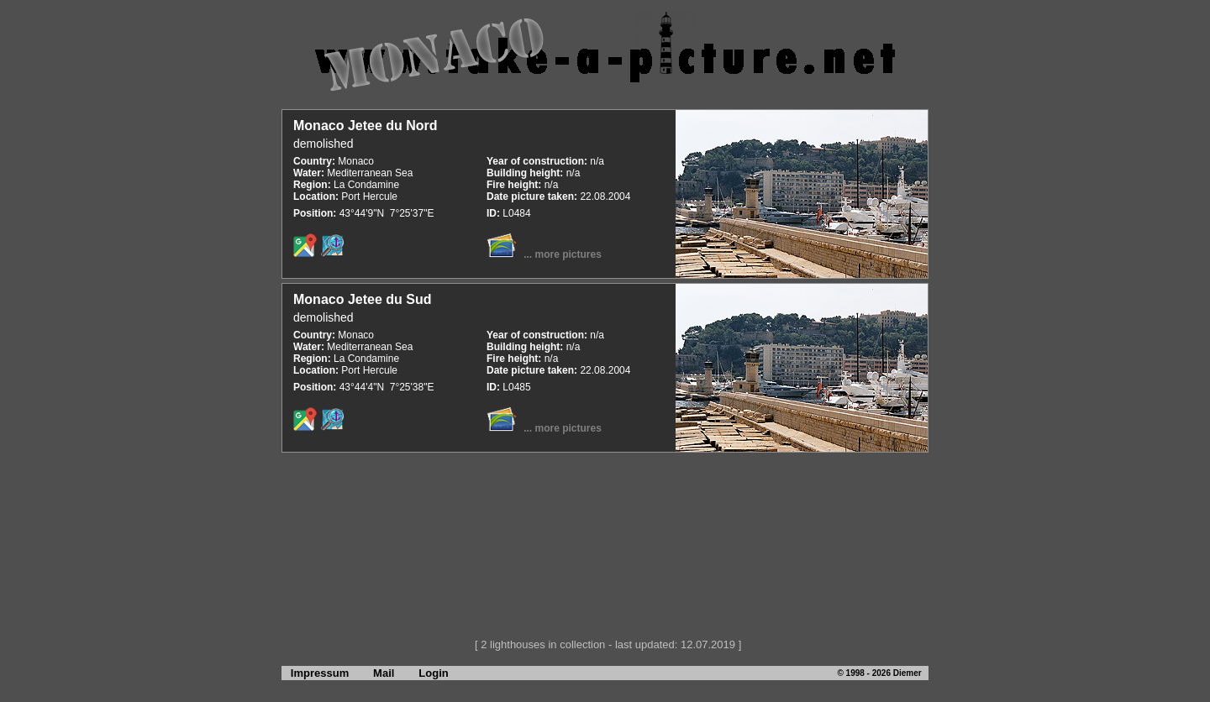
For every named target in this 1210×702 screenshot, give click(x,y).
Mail (383, 673)
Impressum (315, 673)
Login (433, 673)
